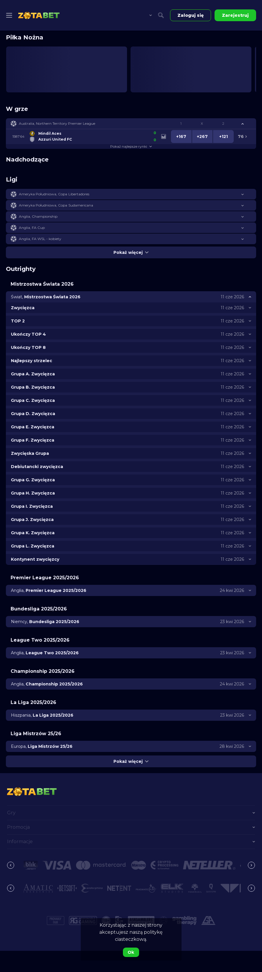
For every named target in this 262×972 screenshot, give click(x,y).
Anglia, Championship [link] (38, 216)
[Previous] (10, 865)
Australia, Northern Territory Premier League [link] (57, 123)
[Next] (251, 865)
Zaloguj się (190, 15)
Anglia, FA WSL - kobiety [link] (40, 239)
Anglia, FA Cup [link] (32, 227)
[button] (131, 123)
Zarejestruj (235, 15)
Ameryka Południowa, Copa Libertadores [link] (54, 194)
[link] (39, 15)
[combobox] (146, 15)
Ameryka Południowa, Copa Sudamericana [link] (56, 205)
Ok (131, 952)
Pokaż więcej (131, 252)
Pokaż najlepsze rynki (131, 146)
